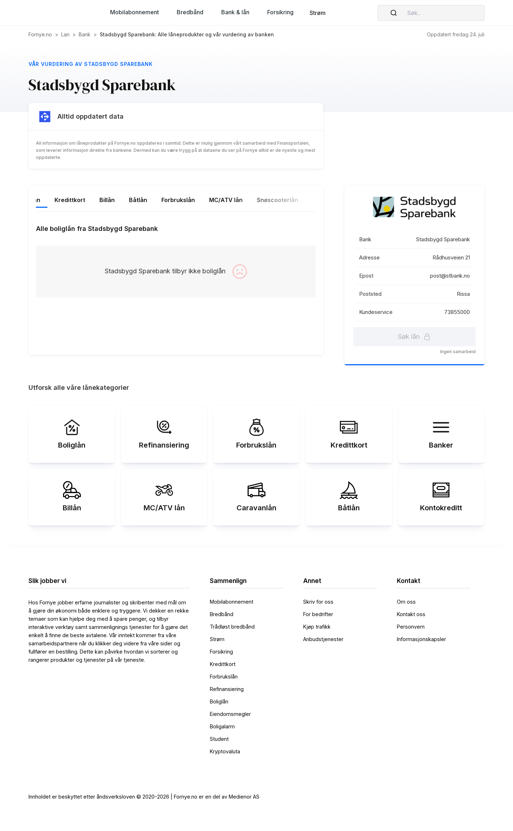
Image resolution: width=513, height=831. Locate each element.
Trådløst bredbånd (232, 627)
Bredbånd (221, 614)
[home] (57, 12)
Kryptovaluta (225, 751)
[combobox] (431, 13)
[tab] (59, 200)
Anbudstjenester (323, 639)
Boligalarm (222, 726)
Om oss (406, 602)
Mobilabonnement (231, 602)
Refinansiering (227, 689)
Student (219, 739)
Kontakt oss (411, 614)
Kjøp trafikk (317, 627)
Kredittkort (222, 664)
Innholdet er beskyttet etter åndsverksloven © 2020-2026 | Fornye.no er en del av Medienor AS (143, 797)
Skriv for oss (318, 602)
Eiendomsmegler (230, 714)
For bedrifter (318, 614)
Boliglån (219, 701)
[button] (134, 12)
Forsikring (221, 652)
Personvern (411, 627)
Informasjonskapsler (421, 639)
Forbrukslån (224, 676)
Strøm (318, 12)
